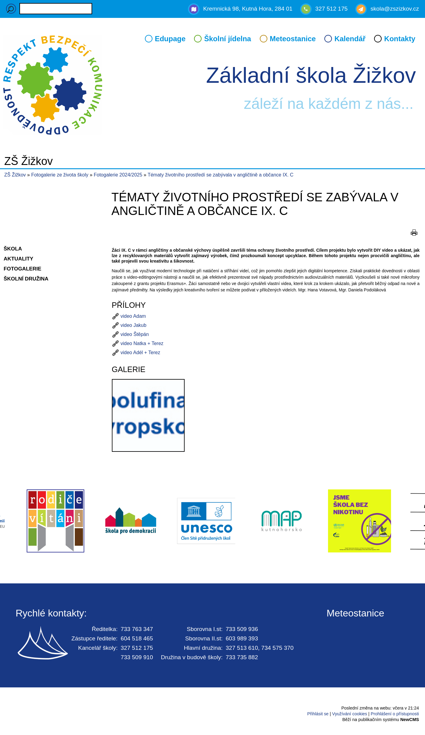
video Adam (133, 316)
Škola (13, 249)
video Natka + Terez (142, 343)
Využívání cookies (349, 713)
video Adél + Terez (140, 352)
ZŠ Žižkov (15, 174)
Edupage (170, 39)
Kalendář (350, 39)
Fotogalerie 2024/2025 (119, 174)
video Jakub (133, 325)
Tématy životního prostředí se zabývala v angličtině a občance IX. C (220, 174)
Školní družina (26, 279)
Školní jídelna (227, 39)
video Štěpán (135, 334)
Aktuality (18, 259)
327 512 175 (331, 8)
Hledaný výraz (11, 9)
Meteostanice (293, 39)
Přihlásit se (317, 713)
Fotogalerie (22, 269)
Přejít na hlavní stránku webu (212, 86)
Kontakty (399, 39)
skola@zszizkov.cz (394, 8)
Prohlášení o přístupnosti (395, 713)
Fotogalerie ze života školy (60, 174)
